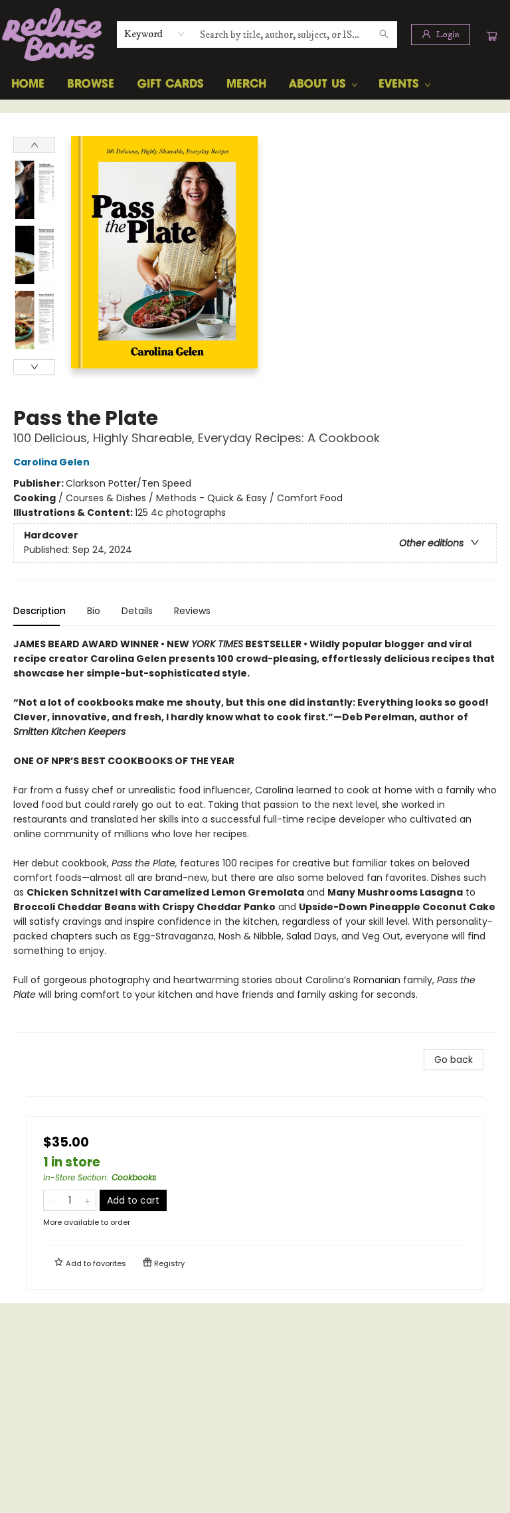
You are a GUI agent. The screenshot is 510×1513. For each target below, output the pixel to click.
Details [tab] (137, 610)
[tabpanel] (255, 835)
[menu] (255, 84)
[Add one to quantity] (87, 1200)
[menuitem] (28, 84)
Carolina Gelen (53, 462)
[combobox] (155, 33)
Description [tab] (39, 610)
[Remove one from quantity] (52, 1200)
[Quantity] (69, 1200)
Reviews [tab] (192, 610)
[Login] (440, 34)
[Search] (384, 34)
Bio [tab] (93, 610)
